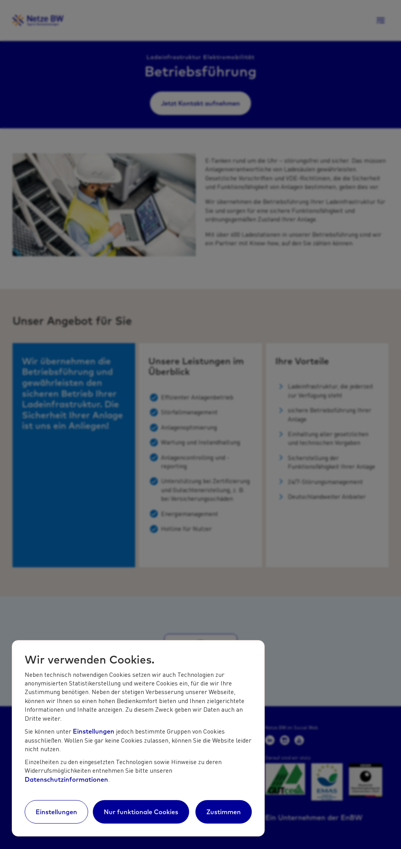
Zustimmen (223, 812)
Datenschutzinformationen (66, 779)
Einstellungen (93, 731)
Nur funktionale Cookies (141, 812)
